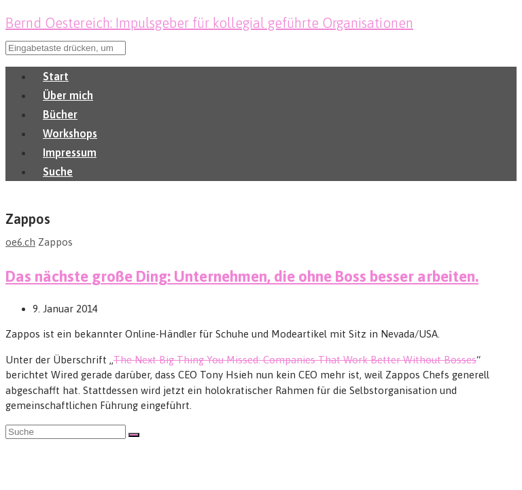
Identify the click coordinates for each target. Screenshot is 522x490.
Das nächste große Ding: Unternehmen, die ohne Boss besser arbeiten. (241, 276)
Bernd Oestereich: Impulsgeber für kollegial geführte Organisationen (209, 23)
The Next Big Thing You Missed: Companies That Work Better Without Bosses (295, 359)
